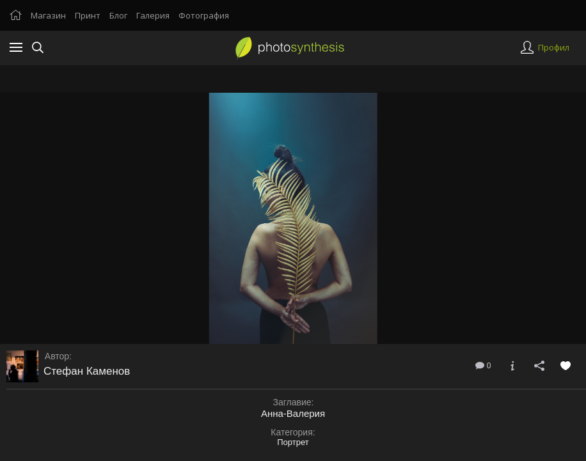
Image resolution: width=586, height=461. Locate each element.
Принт (87, 15)
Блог (118, 15)
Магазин (48, 15)
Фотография (203, 15)
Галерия (153, 15)
